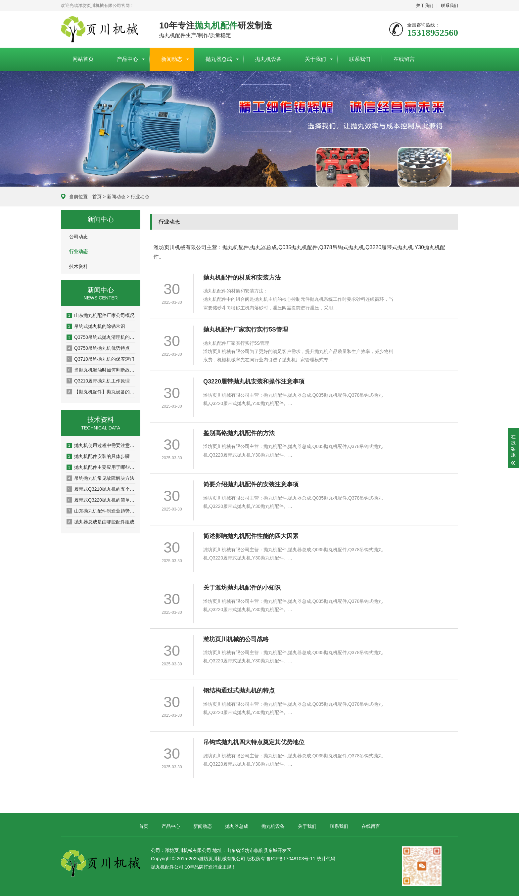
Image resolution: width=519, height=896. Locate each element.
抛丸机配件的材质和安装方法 (242, 277)
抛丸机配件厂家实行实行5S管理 (245, 329)
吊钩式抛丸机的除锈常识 (96, 326)
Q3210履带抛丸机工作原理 (98, 380)
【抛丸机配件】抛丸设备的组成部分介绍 (101, 391)
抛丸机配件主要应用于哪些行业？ (101, 467)
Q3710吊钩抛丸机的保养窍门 (100, 359)
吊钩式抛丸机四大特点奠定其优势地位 (254, 742)
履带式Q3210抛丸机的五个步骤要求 (101, 489)
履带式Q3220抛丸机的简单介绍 (101, 500)
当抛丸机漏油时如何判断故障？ (101, 370)
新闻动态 (171, 59)
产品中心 (127, 59)
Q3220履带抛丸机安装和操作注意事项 (254, 381)
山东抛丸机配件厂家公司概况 (100, 315)
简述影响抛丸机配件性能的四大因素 (251, 536)
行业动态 (140, 196)
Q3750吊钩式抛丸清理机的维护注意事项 (101, 337)
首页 (97, 196)
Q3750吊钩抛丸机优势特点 (98, 348)
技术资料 (78, 266)
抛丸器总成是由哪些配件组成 (100, 521)
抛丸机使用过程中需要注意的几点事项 (101, 445)
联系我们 (449, 5)
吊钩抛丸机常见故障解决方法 (100, 478)
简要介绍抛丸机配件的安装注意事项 (251, 484)
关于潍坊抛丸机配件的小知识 (242, 587)
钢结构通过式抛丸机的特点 (239, 690)
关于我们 (424, 5)
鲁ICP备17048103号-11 (290, 858)
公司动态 (78, 236)
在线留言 (404, 59)
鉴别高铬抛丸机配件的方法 (239, 433)
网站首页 (83, 59)
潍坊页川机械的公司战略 (236, 639)
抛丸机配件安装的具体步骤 (98, 456)
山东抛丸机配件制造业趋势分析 (101, 511)
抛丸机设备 (268, 59)
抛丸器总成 (219, 59)
